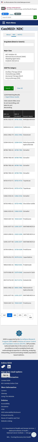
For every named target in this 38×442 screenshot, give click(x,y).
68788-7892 (18, 150)
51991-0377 (18, 226)
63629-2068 (18, 234)
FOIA (2, 409)
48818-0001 (18, 265)
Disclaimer (4, 406)
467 (4, 315)
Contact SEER (5, 380)
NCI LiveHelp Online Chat (9, 383)
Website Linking (6, 421)
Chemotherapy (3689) (19, 74)
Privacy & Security (7, 415)
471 (25, 315)
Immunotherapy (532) (19, 78)
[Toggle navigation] (9, 23)
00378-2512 (18, 257)
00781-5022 (18, 119)
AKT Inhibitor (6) (19, 54)
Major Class (8, 51)
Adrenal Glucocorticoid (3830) (19, 57)
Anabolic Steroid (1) (19, 61)
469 (15, 315)
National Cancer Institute (15, 433)
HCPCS (20, 35)
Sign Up (5, 375)
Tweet (11, 14)
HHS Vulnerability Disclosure (11, 412)
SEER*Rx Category (10, 68)
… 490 (30, 316)
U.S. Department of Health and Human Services (18, 428)
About (8, 35)
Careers (3, 390)
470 (20, 315)
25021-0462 (18, 135)
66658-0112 (18, 127)
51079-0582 (18, 272)
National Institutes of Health (18, 431)
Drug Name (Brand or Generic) (14, 42)
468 (9, 315)
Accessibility (5, 404)
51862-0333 (18, 211)
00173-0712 (18, 280)
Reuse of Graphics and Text (10, 418)
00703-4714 (18, 181)
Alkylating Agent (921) (19, 59)
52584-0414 (18, 142)
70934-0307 (18, 219)
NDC (14, 35)
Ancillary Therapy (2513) (19, 72)
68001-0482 (18, 288)
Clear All (20, 88)
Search (8, 88)
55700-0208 (18, 249)
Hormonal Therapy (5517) (19, 76)
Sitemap (4, 393)
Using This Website (7, 396)
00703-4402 (18, 203)
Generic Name (28, 116)
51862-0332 (18, 196)
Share (6, 14)
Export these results (12, 97)
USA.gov (28, 433)
